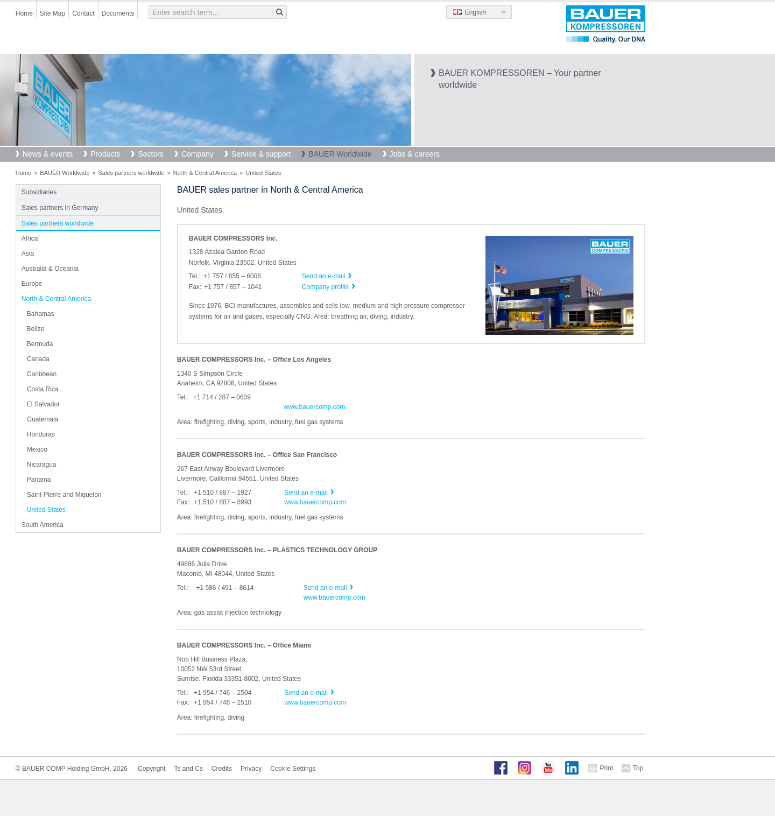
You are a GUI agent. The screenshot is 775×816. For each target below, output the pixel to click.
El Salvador (43, 404)
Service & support (261, 154)
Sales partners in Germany (60, 208)
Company (197, 154)
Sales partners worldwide (131, 173)
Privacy (251, 768)
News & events (48, 154)
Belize (36, 329)
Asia (28, 253)
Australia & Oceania (50, 268)
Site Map (52, 13)
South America (43, 525)
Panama (39, 479)
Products (105, 154)
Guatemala (43, 419)
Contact (83, 13)
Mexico (37, 449)
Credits (222, 768)
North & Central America (205, 173)
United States (46, 509)
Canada (38, 359)
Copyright (151, 768)
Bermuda (40, 344)
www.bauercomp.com (315, 407)
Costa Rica (43, 389)
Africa (30, 238)
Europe (32, 283)
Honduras (41, 434)
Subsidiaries (39, 192)
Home (24, 13)
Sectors (150, 154)
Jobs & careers (415, 154)
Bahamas (40, 314)
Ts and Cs (188, 768)
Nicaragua (42, 464)
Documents (118, 13)
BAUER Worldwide (339, 154)
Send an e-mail (306, 492)
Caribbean (42, 374)
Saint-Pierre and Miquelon (64, 494)
